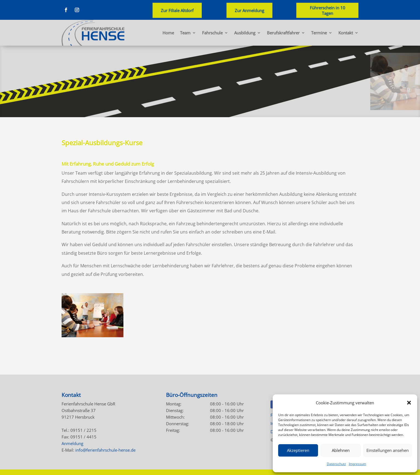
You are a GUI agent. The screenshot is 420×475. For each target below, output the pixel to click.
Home (168, 32)
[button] (409, 402)
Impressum (357, 464)
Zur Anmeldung (249, 10)
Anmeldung (72, 443)
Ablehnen (341, 450)
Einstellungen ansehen (387, 450)
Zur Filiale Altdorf (177, 10)
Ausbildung (244, 32)
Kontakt (345, 32)
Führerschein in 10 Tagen (327, 10)
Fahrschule (212, 32)
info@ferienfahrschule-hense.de (105, 450)
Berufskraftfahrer (283, 32)
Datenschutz (336, 464)
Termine (319, 32)
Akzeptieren (298, 450)
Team (185, 32)
